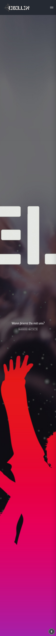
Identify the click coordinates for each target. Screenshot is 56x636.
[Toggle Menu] (51, 8)
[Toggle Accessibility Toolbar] (51, 631)
